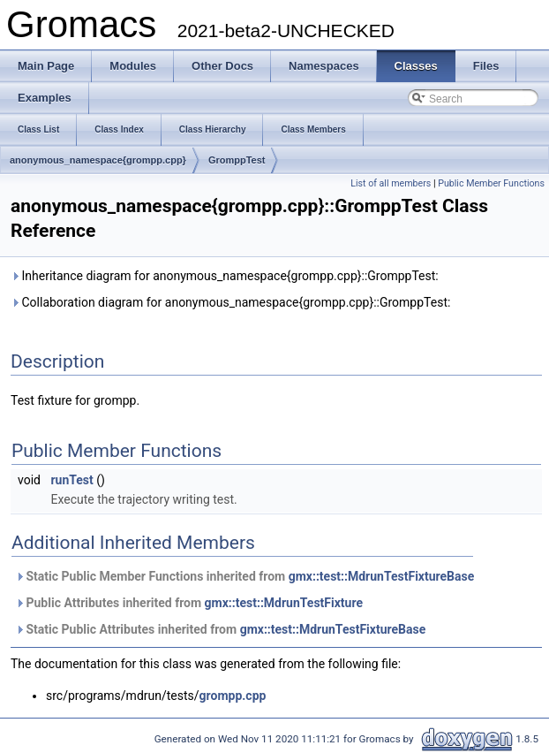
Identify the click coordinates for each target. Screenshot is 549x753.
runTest (71, 480)
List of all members (390, 183)
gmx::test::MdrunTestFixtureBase (382, 576)
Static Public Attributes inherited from (220, 629)
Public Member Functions (491, 183)
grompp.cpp (233, 695)
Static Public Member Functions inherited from (244, 576)
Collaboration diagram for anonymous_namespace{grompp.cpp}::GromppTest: (230, 302)
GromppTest (237, 160)
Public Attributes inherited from (189, 603)
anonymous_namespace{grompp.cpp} (98, 160)
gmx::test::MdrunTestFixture (284, 603)
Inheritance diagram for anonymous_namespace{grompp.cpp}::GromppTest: (225, 276)
